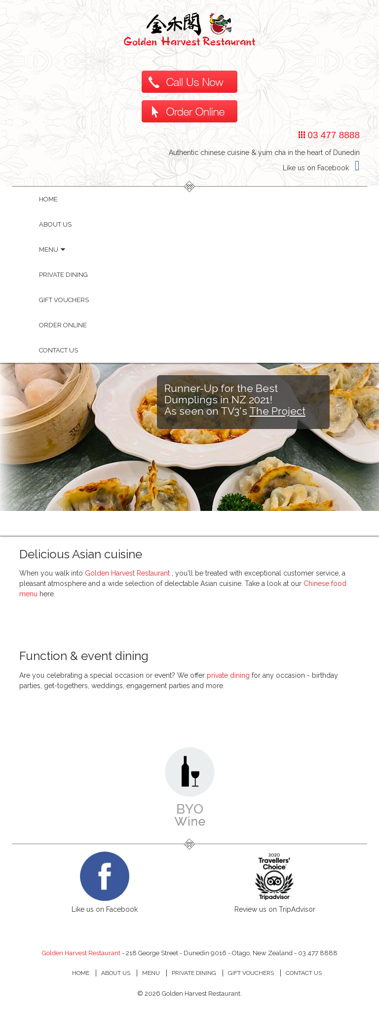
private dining (228, 675)
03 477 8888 (332, 135)
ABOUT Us (115, 973)
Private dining (63, 274)
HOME (48, 199)
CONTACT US (304, 973)
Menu (52, 249)
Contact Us (58, 350)
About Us (55, 224)
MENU (151, 973)
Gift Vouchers (64, 300)
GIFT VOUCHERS (251, 973)
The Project (277, 411)
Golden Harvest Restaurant (128, 573)
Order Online (63, 325)
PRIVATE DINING (194, 973)
